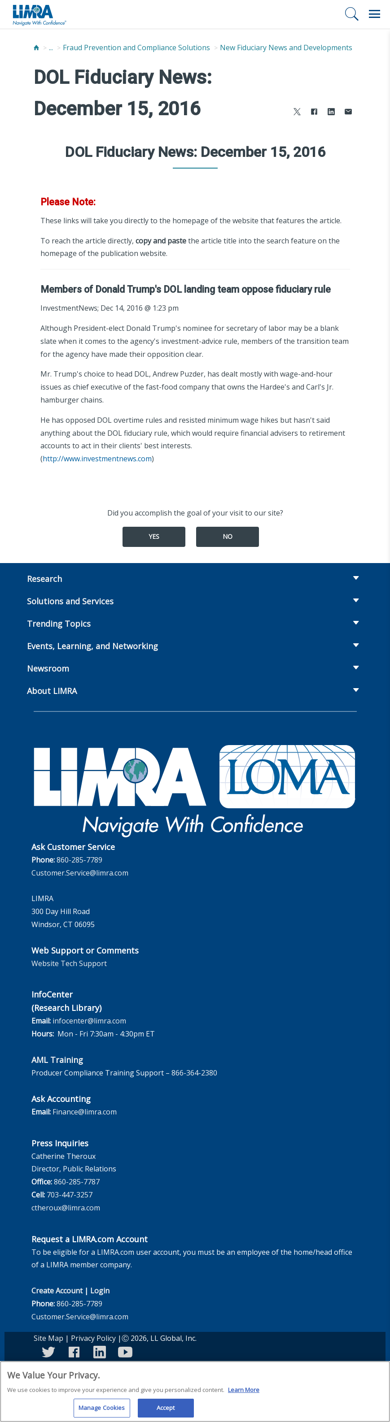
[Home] (36, 47)
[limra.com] (39, 14)
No (227, 536)
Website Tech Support (69, 963)
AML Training (57, 1059)
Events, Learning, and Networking (92, 646)
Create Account (57, 1291)
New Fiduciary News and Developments (286, 47)
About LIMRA (52, 690)
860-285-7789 (79, 860)
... (51, 47)
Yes (154, 536)
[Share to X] (297, 112)
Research (44, 578)
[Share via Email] (348, 112)
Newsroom (48, 668)
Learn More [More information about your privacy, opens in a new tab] (243, 1394)
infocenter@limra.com (89, 1021)
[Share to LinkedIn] (331, 112)
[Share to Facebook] (314, 112)
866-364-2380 (194, 1073)
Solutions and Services (70, 601)
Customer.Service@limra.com (79, 873)
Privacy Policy (93, 1338)
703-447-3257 (69, 1195)
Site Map (48, 1338)
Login (100, 1291)
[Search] (352, 14)
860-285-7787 (77, 1182)
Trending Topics (59, 623)
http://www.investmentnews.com (97, 459)
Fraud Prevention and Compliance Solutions (136, 47)
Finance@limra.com (85, 1112)
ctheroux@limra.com (65, 1208)
